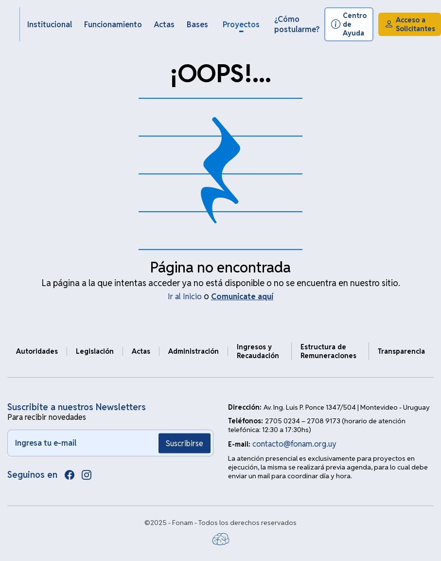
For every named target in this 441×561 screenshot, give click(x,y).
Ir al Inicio (185, 296)
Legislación (95, 351)
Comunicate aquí (242, 296)
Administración (193, 351)
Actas (141, 351)
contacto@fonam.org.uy (294, 444)
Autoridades (37, 351)
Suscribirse (184, 443)
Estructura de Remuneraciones (328, 351)
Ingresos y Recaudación (258, 351)
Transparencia (401, 351)
